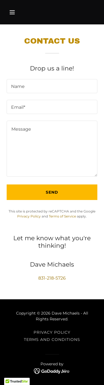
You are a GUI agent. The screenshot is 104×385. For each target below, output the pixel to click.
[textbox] (52, 86)
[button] (13, 12)
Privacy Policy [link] (29, 216)
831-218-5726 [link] (52, 278)
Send (52, 192)
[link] (52, 370)
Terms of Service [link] (62, 216)
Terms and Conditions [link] (52, 339)
